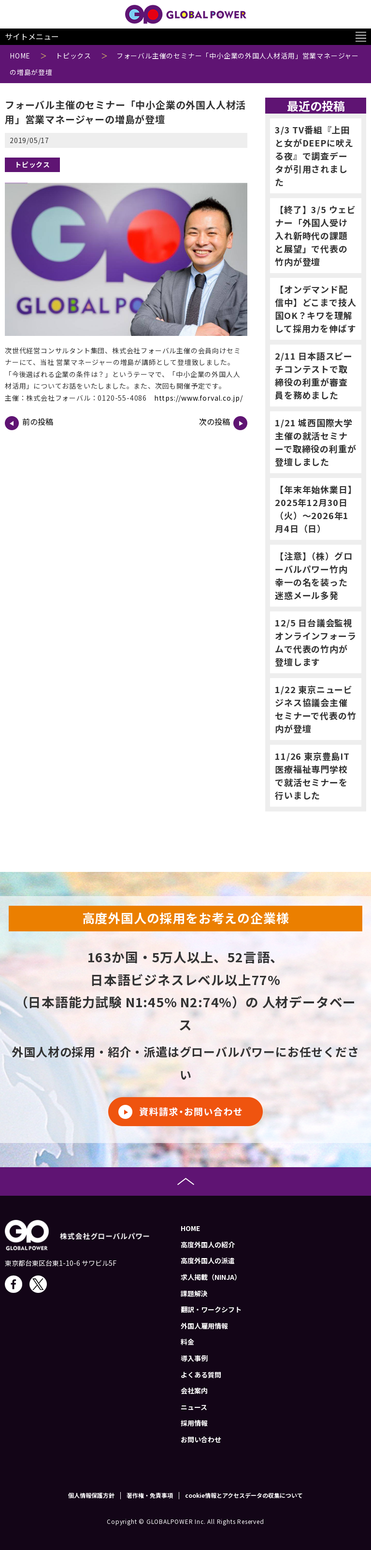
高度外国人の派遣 (208, 1260)
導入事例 (194, 1358)
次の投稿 (223, 423)
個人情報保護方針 (91, 1495)
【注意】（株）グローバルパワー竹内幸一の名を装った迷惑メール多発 (313, 575)
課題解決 (194, 1293)
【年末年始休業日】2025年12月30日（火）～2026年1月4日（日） (313, 509)
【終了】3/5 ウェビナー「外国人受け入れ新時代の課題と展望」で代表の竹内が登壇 (315, 235)
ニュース (194, 1407)
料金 (187, 1342)
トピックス (32, 164)
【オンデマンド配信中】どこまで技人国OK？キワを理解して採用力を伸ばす (315, 308)
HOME (190, 1228)
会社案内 (194, 1390)
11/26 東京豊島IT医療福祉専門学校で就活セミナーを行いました (312, 775)
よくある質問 (201, 1374)
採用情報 (194, 1423)
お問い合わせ (201, 1439)
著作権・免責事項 (150, 1495)
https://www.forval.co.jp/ (198, 398)
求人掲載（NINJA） (211, 1277)
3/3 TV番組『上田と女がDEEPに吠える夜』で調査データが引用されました (314, 155)
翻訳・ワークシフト (211, 1309)
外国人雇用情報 (204, 1326)
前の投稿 (29, 423)
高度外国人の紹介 (208, 1244)
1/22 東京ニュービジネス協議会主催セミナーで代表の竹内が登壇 (315, 709)
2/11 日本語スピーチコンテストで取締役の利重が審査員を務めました (314, 375)
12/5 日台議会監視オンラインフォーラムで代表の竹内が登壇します (315, 642)
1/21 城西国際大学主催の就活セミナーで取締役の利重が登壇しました (315, 442)
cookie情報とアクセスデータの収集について (244, 1495)
